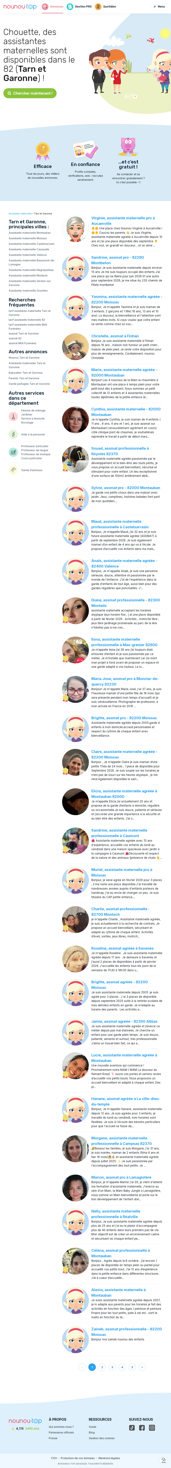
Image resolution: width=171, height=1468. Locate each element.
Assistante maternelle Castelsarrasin (31, 243)
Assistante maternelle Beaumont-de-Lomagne (32, 262)
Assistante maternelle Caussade (29, 249)
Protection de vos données (78, 1458)
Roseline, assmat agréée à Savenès (122, 948)
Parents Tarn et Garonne (24, 378)
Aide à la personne (33, 434)
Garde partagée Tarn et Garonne (29, 383)
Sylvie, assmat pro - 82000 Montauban (125, 488)
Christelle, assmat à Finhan (115, 336)
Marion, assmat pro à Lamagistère (121, 1177)
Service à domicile (33, 418)
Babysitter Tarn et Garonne (26, 372)
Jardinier (26, 414)
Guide (92, 1426)
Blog (92, 1432)
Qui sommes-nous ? (61, 1426)
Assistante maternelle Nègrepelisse (31, 270)
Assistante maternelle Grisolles (28, 290)
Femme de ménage (33, 410)
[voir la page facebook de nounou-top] (142, 1428)
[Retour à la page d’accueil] (20, 7)
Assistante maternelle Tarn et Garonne (27, 365)
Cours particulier (31, 458)
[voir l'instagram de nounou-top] (152, 1428)
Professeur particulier (34, 446)
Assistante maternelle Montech (28, 275)
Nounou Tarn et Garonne (24, 357)
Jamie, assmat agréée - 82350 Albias (124, 1021)
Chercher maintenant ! (30, 93)
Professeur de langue (34, 450)
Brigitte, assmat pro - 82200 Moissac (124, 718)
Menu (159, 6)
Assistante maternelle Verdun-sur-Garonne (30, 283)
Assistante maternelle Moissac (28, 238)
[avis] (25, 1429)
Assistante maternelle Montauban (30, 232)
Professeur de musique (35, 454)
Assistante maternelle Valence (28, 255)
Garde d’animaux (31, 470)
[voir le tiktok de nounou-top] (132, 1428)
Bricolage (27, 422)
